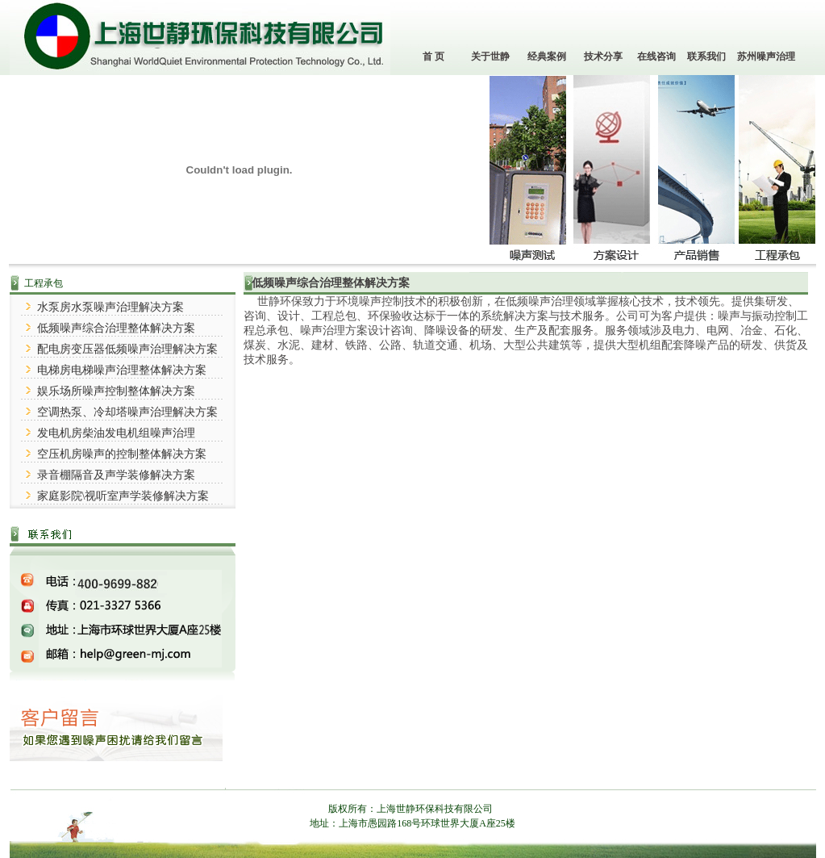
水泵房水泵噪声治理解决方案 (110, 307)
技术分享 (603, 56)
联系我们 (706, 56)
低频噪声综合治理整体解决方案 (116, 328)
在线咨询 (656, 56)
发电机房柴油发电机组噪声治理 (116, 433)
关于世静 (490, 56)
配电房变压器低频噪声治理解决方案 (127, 349)
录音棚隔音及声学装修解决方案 (116, 475)
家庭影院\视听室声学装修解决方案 (123, 496)
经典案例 (546, 56)
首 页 (433, 56)
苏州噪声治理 (766, 56)
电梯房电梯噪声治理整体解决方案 (121, 370)
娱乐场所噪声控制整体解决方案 (116, 391)
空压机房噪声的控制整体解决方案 (121, 454)
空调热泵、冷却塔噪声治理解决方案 (127, 412)
